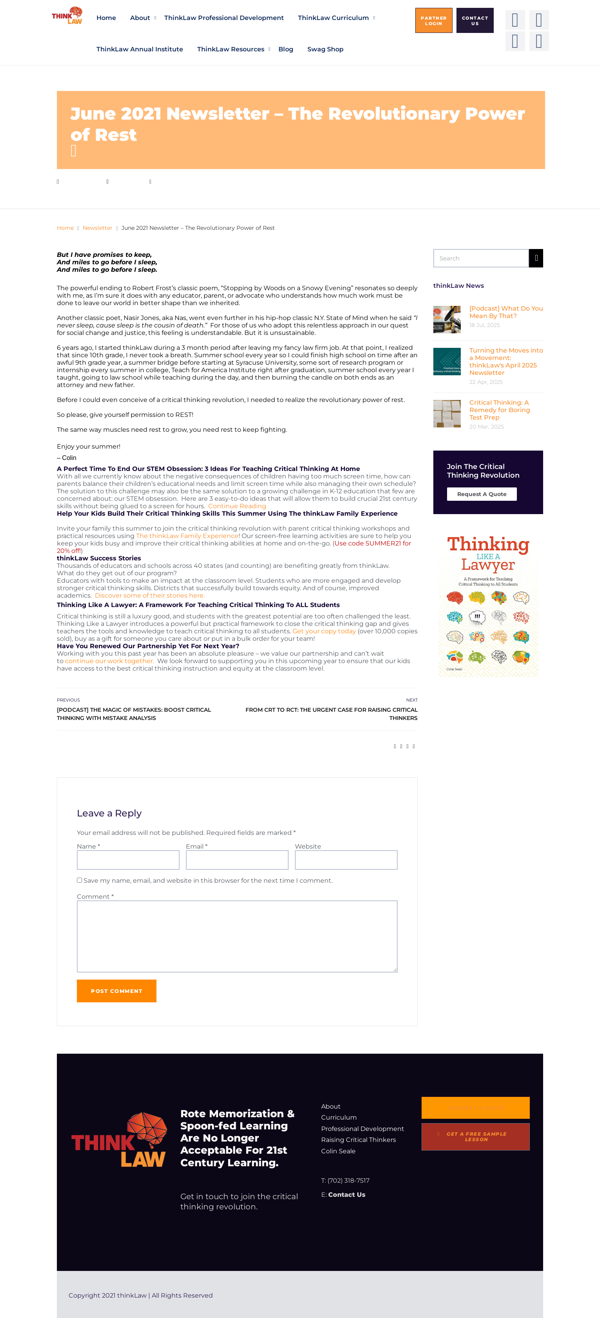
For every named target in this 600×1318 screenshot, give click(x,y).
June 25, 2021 (81, 181)
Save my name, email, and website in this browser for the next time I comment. (208, 880)
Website (308, 846)
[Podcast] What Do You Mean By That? (506, 312)
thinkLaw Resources (230, 49)
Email (196, 846)
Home (106, 18)
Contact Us (346, 1194)
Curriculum (339, 1117)
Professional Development (362, 1129)
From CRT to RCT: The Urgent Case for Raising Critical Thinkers (331, 714)
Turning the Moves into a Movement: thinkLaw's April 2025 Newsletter (506, 361)
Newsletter (127, 181)
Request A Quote (482, 494)
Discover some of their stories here (149, 595)
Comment (95, 896)
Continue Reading (238, 506)
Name (88, 846)
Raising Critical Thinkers (358, 1139)
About (140, 18)
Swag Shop (325, 49)
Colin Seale (338, 1151)
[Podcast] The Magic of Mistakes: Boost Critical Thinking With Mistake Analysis (134, 714)
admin (171, 181)
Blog (285, 49)
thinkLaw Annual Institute (139, 49)
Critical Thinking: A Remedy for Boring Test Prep (499, 410)
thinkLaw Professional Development (224, 18)
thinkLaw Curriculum (333, 18)
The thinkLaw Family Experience (187, 536)
